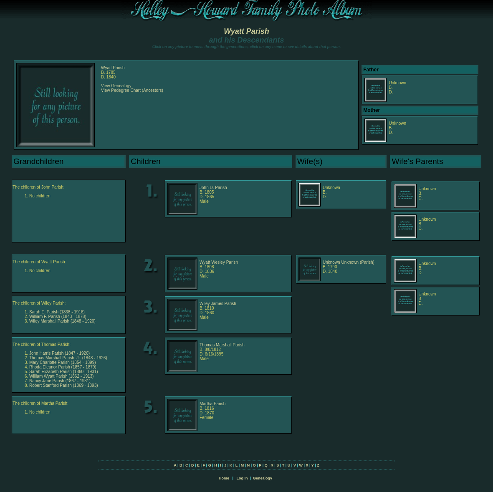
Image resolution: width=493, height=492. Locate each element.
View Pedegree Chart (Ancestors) (132, 90)
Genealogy (262, 478)
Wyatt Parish (246, 31)
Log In (242, 478)
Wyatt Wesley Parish (219, 262)
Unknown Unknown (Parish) (348, 262)
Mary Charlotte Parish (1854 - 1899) (62, 362)
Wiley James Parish (218, 303)
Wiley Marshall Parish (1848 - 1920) (62, 321)
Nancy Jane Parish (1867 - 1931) (60, 380)
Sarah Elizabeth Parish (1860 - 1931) (63, 371)
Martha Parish (212, 403)
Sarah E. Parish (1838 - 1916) (57, 312)
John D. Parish (213, 187)
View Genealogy (116, 85)
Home (224, 478)
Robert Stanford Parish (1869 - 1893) (63, 385)
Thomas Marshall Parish (222, 345)
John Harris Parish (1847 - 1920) (59, 353)
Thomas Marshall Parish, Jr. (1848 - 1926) (68, 358)
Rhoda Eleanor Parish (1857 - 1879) (62, 367)
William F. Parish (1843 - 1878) (57, 316)
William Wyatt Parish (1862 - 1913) (61, 376)
